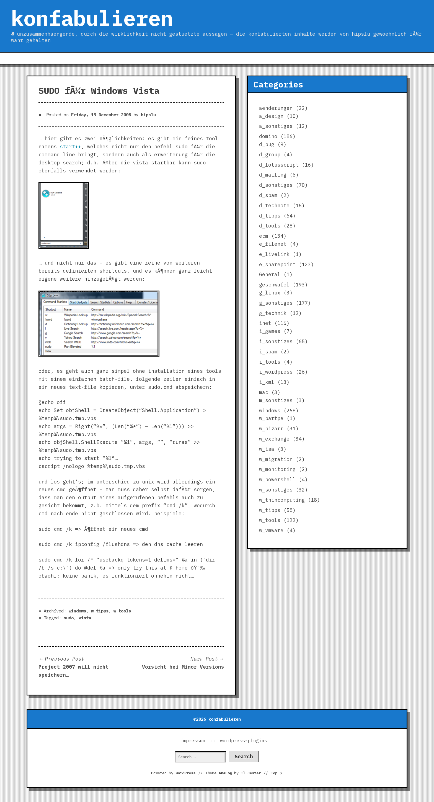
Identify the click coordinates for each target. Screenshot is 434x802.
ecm (263, 236)
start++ (70, 146)
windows (77, 611)
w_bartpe (271, 418)
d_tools (269, 226)
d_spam (268, 195)
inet (265, 323)
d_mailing (272, 175)
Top (277, 772)
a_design (271, 116)
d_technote (274, 205)
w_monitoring (277, 469)
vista (85, 617)
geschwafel (274, 284)
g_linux (269, 292)
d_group (269, 154)
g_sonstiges (276, 303)
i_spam (268, 351)
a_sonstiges (276, 126)
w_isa (266, 449)
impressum (192, 740)
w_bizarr (271, 428)
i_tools (269, 362)
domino (268, 136)
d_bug (266, 144)
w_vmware (271, 530)
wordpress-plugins (243, 740)
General (269, 274)
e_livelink (274, 254)
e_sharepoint (277, 264)
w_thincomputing (282, 500)
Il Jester (251, 772)
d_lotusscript (279, 165)
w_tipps (99, 611)
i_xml (266, 382)
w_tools (122, 611)
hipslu (148, 114)
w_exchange (274, 439)
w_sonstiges (276, 490)
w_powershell (277, 479)
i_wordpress (276, 372)
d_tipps (269, 216)
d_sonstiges (276, 185)
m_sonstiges (276, 400)
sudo (69, 617)
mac (263, 392)
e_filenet (272, 244)
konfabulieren (92, 18)
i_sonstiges (276, 341)
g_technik (272, 313)
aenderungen (276, 108)
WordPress (185, 772)
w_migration (276, 459)
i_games (269, 331)
